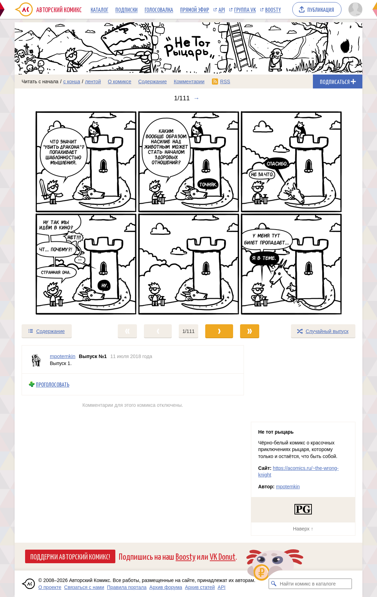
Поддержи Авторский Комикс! (70, 556)
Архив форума (165, 587)
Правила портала (127, 587)
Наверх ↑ (303, 529)
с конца (71, 81)
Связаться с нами (84, 587)
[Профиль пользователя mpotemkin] (36, 359)
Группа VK (245, 9)
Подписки (126, 9)
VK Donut (223, 556)
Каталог (99, 9)
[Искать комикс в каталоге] (274, 584)
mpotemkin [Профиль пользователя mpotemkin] (62, 356)
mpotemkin (288, 486)
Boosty (273, 9)
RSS (225, 81)
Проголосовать (52, 384)
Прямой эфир (194, 9)
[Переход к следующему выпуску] (188, 212)
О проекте (49, 587)
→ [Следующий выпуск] (196, 98)
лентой (93, 81)
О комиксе (119, 81)
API (221, 9)
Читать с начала (40, 81)
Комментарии (189, 81)
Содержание (152, 81)
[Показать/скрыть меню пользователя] (354, 9)
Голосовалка (159, 9)
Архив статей (200, 587)
